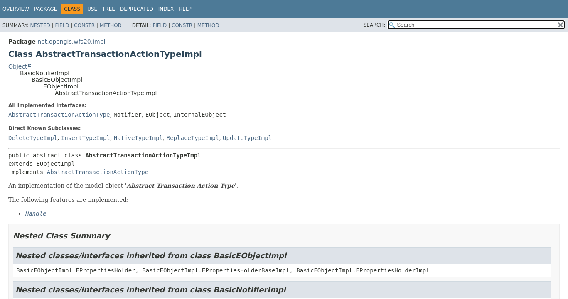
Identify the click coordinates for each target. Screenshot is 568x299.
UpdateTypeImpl (247, 138)
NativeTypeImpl (138, 138)
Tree (108, 9)
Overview (15, 9)
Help (185, 9)
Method (111, 25)
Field (62, 25)
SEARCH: (375, 25)
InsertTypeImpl (85, 138)
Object (17, 66)
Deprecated (136, 9)
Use (92, 9)
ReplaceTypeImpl (193, 138)
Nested (40, 25)
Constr (84, 25)
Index (166, 9)
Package (45, 9)
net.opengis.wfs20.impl (71, 41)
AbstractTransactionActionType (59, 114)
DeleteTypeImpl (32, 138)
